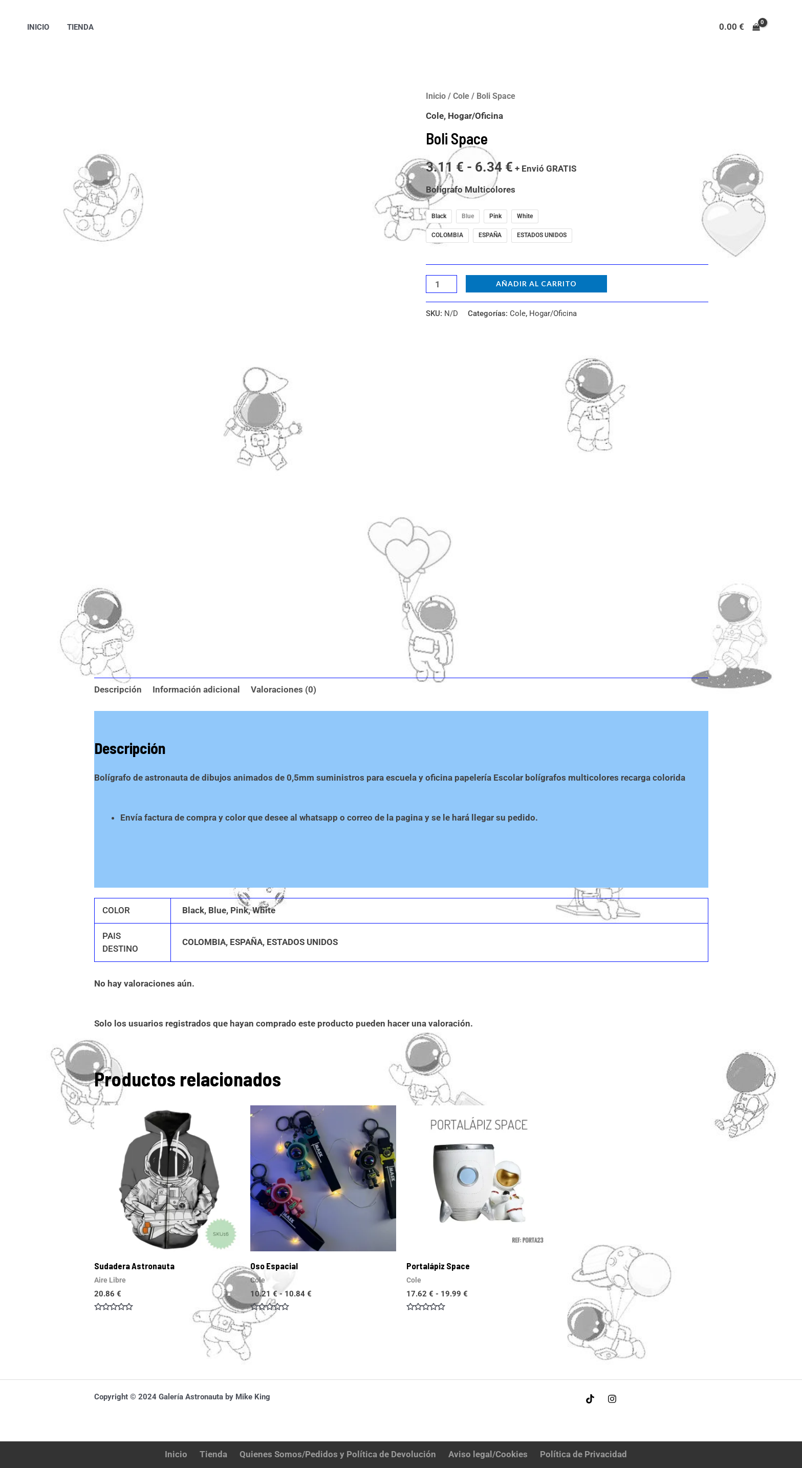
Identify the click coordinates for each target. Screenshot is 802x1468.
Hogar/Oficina (475, 116)
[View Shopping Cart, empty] (739, 27)
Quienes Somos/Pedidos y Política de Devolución (338, 1454)
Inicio (37, 27)
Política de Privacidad (583, 1454)
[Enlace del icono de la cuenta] (779, 27)
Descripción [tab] (118, 689)
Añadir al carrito (536, 283)
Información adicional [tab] (196, 689)
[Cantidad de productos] (442, 284)
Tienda (76, 27)
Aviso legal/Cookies (488, 1454)
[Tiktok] (590, 1398)
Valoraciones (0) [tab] (283, 689)
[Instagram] (612, 1398)
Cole (461, 96)
